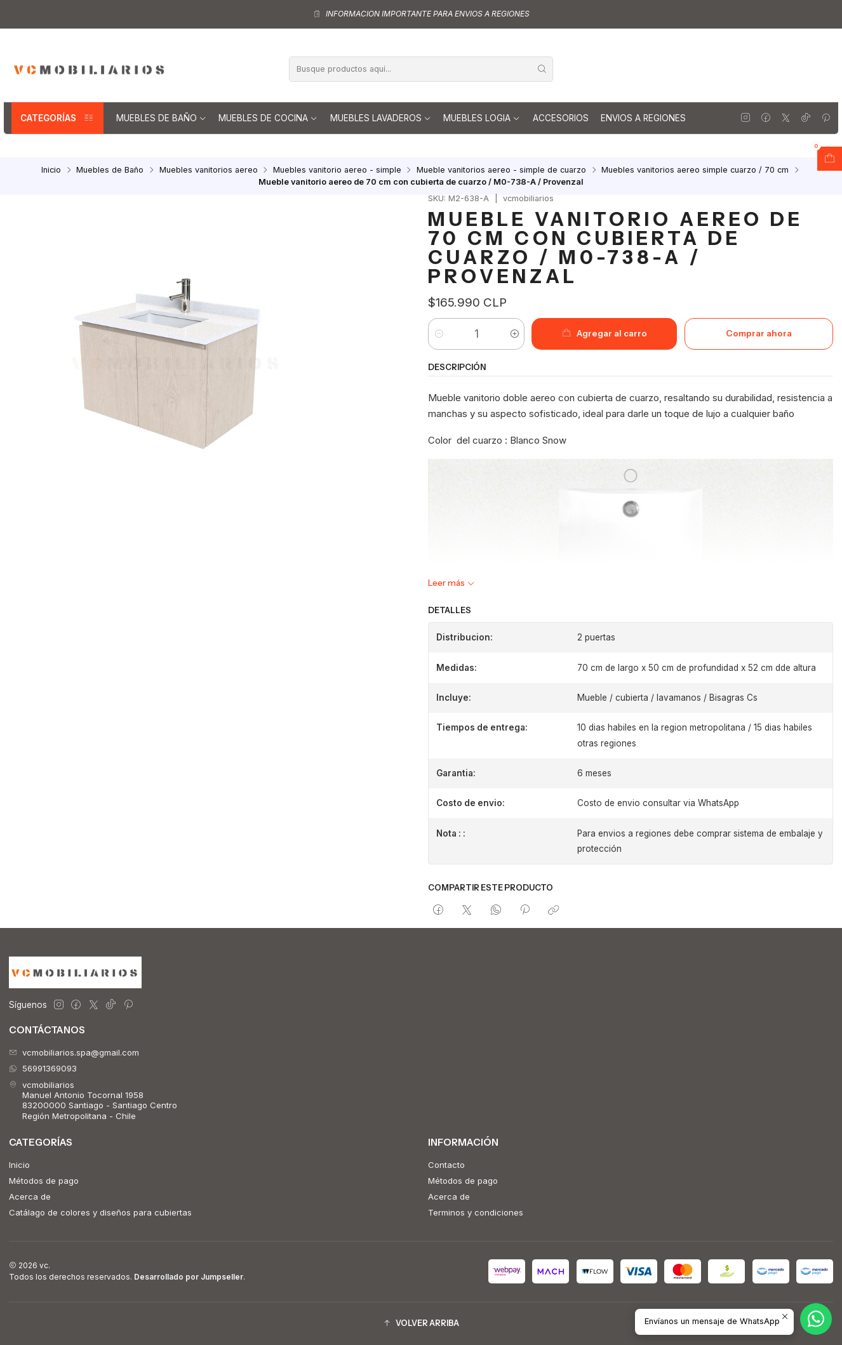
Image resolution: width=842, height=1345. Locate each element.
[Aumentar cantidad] (514, 334)
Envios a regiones (643, 118)
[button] (421, 1323)
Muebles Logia (481, 118)
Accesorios (561, 118)
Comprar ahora (759, 333)
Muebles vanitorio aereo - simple (337, 170)
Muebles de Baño (161, 118)
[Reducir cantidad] (438, 334)
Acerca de (30, 1196)
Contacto (446, 1165)
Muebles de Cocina (267, 118)
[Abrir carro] (829, 159)
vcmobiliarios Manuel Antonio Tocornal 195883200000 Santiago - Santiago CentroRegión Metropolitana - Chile (93, 1100)
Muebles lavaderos (380, 118)
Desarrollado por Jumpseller (188, 1277)
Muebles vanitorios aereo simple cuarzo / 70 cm (695, 170)
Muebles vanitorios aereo (208, 170)
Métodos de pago (44, 1181)
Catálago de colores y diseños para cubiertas (100, 1212)
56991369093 (43, 1068)
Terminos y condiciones (475, 1212)
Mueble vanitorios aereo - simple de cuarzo (501, 170)
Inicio (51, 170)
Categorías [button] (57, 118)
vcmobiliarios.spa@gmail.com (74, 1052)
